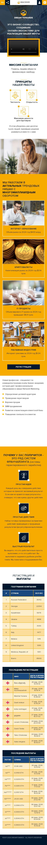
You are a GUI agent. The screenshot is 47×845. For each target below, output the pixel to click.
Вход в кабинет (39, 2)
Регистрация (44, 2)
